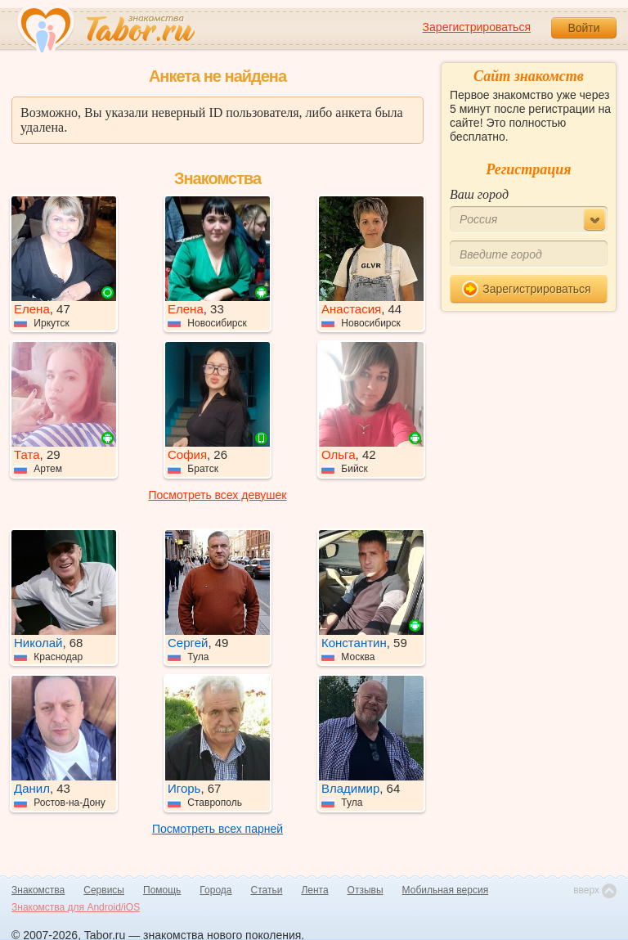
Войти (583, 27)
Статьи (267, 890)
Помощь (162, 890)
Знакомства (38, 890)
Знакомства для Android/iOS (75, 907)
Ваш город (479, 194)
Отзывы (366, 890)
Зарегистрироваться (477, 27)
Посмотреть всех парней (217, 828)
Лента (314, 890)
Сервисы (103, 890)
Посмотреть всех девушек (218, 494)
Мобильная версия (445, 890)
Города (215, 890)
